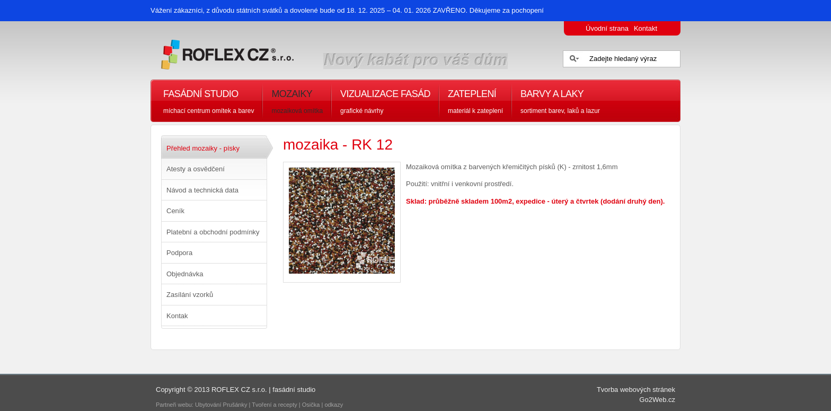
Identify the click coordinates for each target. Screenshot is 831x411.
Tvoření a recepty (274, 404)
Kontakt (645, 28)
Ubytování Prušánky (221, 404)
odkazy (334, 404)
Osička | (313, 404)
